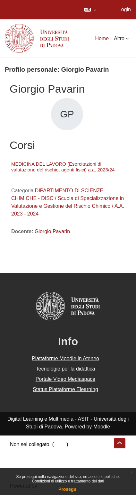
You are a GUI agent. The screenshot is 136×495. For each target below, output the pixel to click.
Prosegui (68, 489)
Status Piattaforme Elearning (65, 389)
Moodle (101, 426)
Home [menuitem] (102, 38)
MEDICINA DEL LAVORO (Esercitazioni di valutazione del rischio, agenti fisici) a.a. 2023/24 (63, 166)
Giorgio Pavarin (52, 231)
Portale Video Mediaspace (66, 379)
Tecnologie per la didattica (65, 368)
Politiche (19, 460)
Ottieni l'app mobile (32, 467)
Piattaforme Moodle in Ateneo (65, 358)
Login (124, 9)
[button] (90, 9)
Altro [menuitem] (119, 38)
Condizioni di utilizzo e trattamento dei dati (68, 481)
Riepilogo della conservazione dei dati (53, 452)
